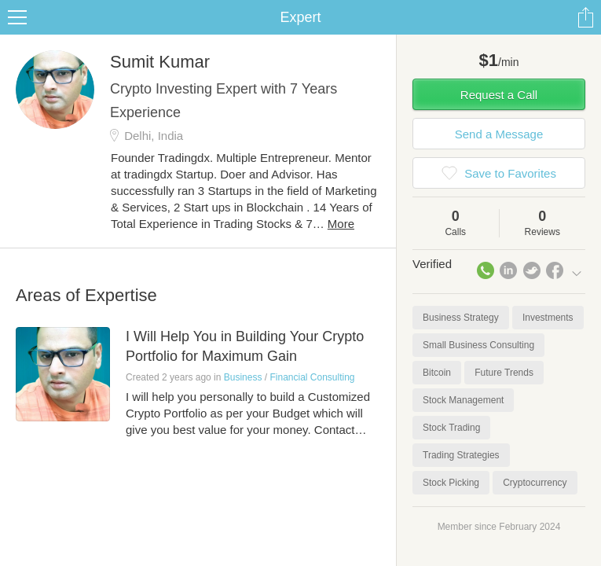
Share (585, 17)
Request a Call (498, 94)
